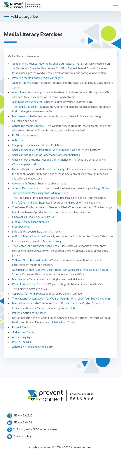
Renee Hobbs (69, 308)
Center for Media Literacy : (28, 125)
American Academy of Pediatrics (32, 149)
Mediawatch (19, 116)
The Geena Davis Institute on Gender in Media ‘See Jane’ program (52, 207)
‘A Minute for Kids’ (64, 149)
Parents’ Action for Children (29, 312)
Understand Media (23, 332)
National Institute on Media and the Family (38, 169)
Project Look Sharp (24, 284)
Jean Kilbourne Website (26, 101)
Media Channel (21, 226)
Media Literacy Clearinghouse (30, 221)
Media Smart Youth (64, 322)
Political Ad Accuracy (25, 135)
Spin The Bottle (21, 193)
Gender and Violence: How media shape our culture (43, 63)
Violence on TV (67, 159)
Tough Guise (101, 188)
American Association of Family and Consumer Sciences (46, 154)
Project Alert (20, 327)
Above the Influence (24, 183)
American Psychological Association (34, 159)
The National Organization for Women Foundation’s (44, 298)
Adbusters (18, 140)
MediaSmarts (20, 279)
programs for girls (52, 77)
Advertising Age (22, 337)
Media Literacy (52, 241)
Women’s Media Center (26, 77)
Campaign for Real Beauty (28, 293)
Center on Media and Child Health (32, 346)
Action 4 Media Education (28, 236)
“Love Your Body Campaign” (93, 298)
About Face (19, 92)
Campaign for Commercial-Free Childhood (38, 145)
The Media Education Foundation (32, 106)
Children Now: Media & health (30, 260)
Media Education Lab (25, 303)
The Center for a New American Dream (35, 245)
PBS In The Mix (21, 341)
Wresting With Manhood (47, 193)
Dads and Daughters (33, 202)
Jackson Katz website (25, 188)
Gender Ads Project (24, 82)
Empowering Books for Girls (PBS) (33, 216)
